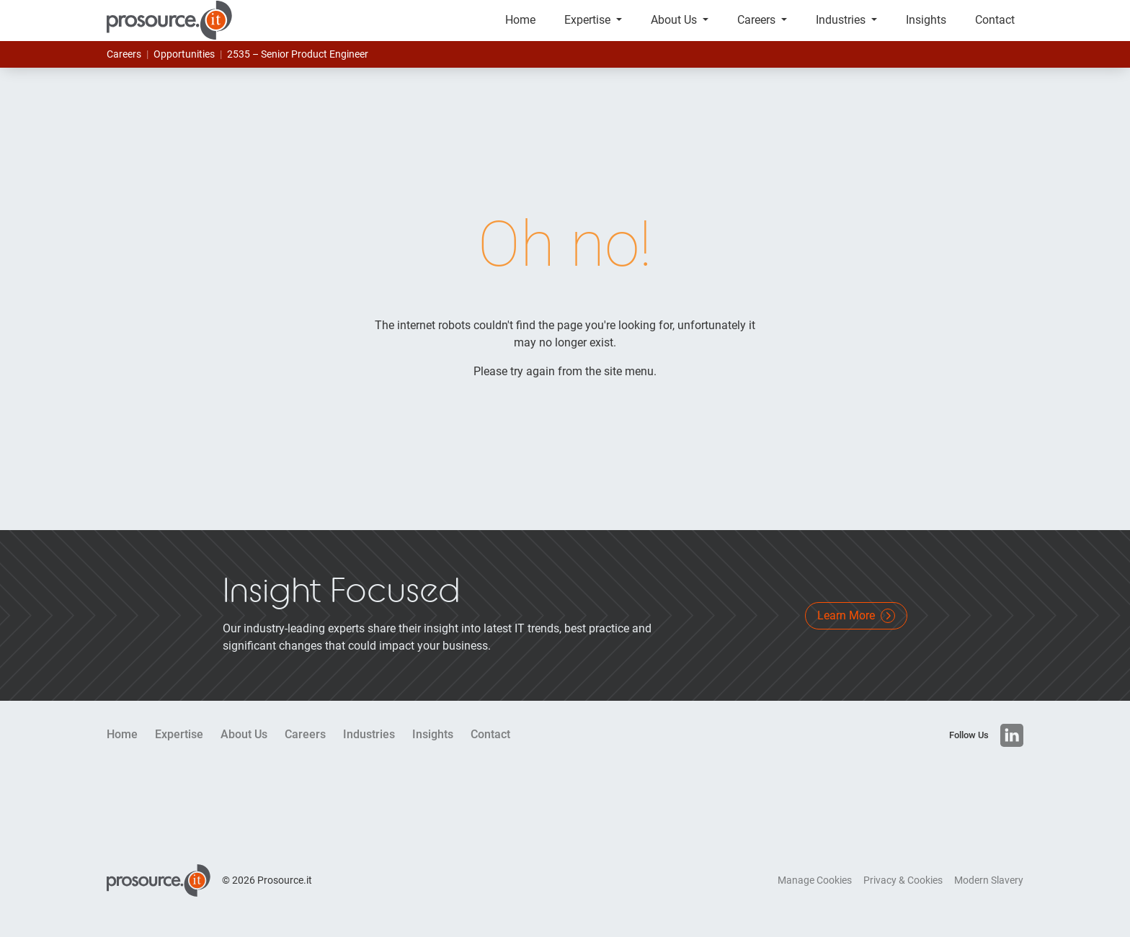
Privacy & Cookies (903, 897)
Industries (842, 28)
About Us (675, 28)
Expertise (588, 28)
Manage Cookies (815, 897)
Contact (995, 28)
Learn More (856, 632)
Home (520, 28)
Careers (757, 28)
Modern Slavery (988, 897)
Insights (926, 28)
